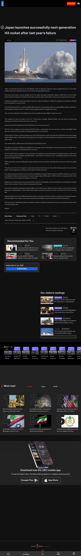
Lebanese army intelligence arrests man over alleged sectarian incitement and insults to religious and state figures (67, 430)
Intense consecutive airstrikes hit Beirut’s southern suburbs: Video (35, 358)
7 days (43, 386)
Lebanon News (58, 297)
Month (55, 386)
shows (58, 553)
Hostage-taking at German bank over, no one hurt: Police (63, 257)
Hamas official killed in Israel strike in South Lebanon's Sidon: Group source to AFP (65, 322)
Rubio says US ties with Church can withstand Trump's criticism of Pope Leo (28, 249)
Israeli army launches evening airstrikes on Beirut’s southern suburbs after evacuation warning (44, 357)
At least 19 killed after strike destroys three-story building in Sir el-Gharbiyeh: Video (17, 357)
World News (20, 245)
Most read (9, 386)
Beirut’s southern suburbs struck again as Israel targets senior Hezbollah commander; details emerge (12, 410)
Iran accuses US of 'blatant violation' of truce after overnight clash (27, 257)
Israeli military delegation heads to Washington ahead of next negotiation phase (13, 430)
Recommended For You (20, 241)
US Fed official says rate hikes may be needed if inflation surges (64, 332)
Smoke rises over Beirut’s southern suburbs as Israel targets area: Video (53, 357)
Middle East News (58, 245)
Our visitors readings (53, 293)
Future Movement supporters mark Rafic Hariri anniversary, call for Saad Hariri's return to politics (71, 358)
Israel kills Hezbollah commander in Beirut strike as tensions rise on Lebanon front (40, 410)
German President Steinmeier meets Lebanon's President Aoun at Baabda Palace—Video (62, 357)
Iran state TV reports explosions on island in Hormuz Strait (40, 430)
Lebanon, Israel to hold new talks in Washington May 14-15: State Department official (67, 410)
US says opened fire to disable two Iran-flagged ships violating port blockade (63, 249)
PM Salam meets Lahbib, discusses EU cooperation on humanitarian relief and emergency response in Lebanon (64, 301)
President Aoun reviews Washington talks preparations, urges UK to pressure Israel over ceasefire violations (65, 311)
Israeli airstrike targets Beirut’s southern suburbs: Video (25, 357)
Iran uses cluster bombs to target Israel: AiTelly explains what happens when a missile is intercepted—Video (8, 357)
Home (8, 553)
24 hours (30, 386)
